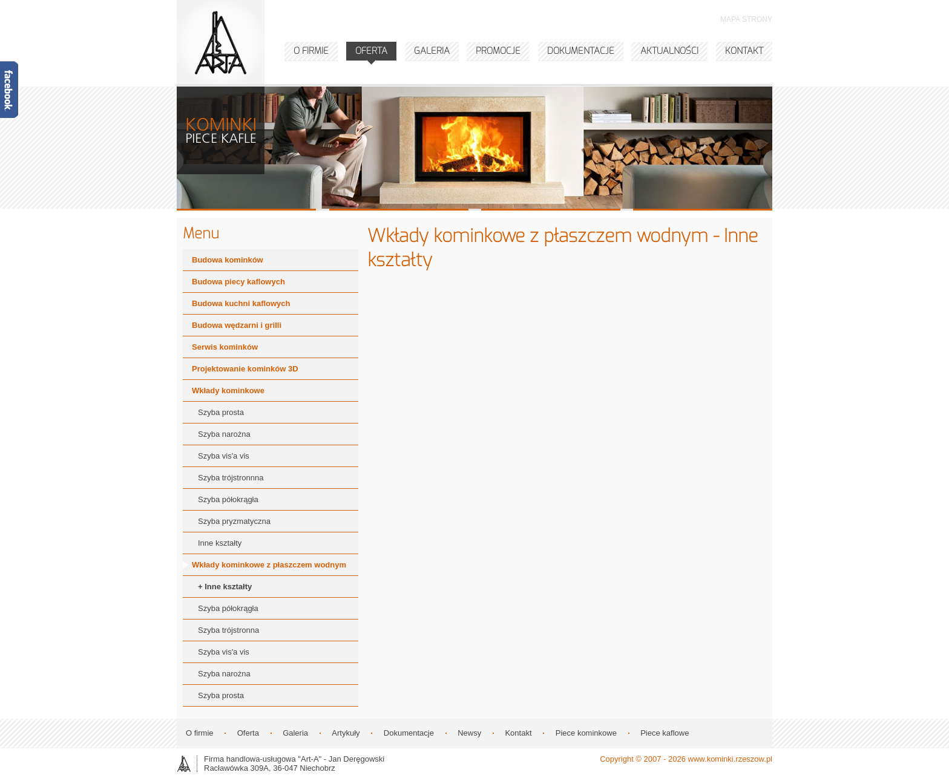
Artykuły (346, 732)
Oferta (248, 732)
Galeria (295, 732)
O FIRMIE (311, 51)
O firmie (200, 732)
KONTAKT (744, 51)
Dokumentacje (409, 732)
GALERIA (432, 51)
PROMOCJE (498, 51)
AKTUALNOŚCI (669, 51)
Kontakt (518, 732)
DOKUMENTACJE (580, 51)
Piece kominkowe (586, 732)
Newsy (469, 732)
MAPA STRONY (746, 19)
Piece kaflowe (664, 732)
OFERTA (371, 51)
